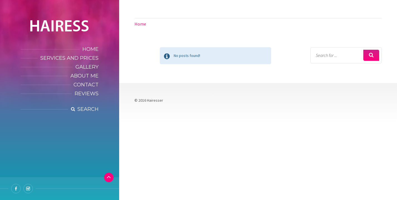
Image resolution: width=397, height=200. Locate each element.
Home (90, 49)
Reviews (87, 94)
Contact (86, 85)
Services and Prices (69, 58)
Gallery (87, 67)
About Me (84, 76)
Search (88, 109)
